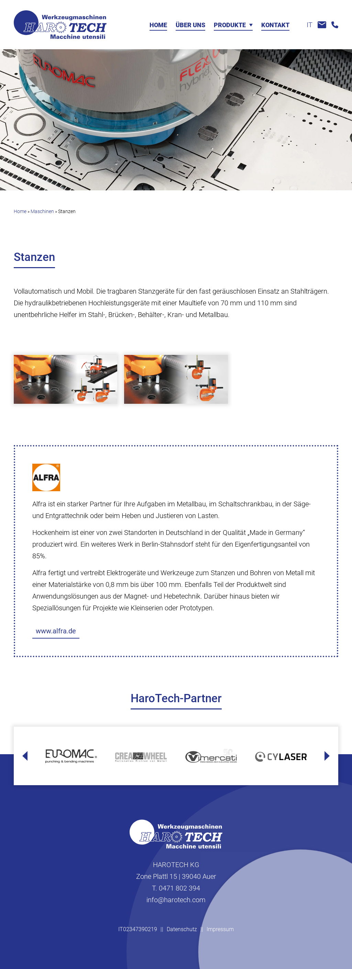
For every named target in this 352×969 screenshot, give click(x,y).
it (309, 25)
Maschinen (42, 211)
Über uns (190, 25)
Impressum (220, 929)
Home (158, 25)
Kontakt (275, 25)
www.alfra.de (56, 631)
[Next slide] (327, 756)
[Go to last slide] (25, 756)
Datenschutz (182, 929)
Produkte (230, 25)
